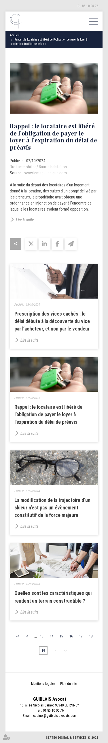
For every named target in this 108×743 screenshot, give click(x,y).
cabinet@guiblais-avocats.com (55, 716)
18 (90, 636)
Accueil (15, 35)
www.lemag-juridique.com (45, 173)
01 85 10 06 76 (87, 6)
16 (71, 636)
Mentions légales (43, 684)
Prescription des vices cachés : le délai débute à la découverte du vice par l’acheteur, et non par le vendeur (52, 321)
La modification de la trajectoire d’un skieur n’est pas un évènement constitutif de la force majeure (52, 507)
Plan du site (68, 684)
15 (61, 636)
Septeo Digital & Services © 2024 (72, 738)
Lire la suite (25, 219)
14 (51, 636)
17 (81, 636)
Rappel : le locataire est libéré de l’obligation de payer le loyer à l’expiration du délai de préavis (48, 414)
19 (43, 651)
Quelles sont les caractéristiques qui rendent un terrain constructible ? (53, 596)
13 (41, 636)
